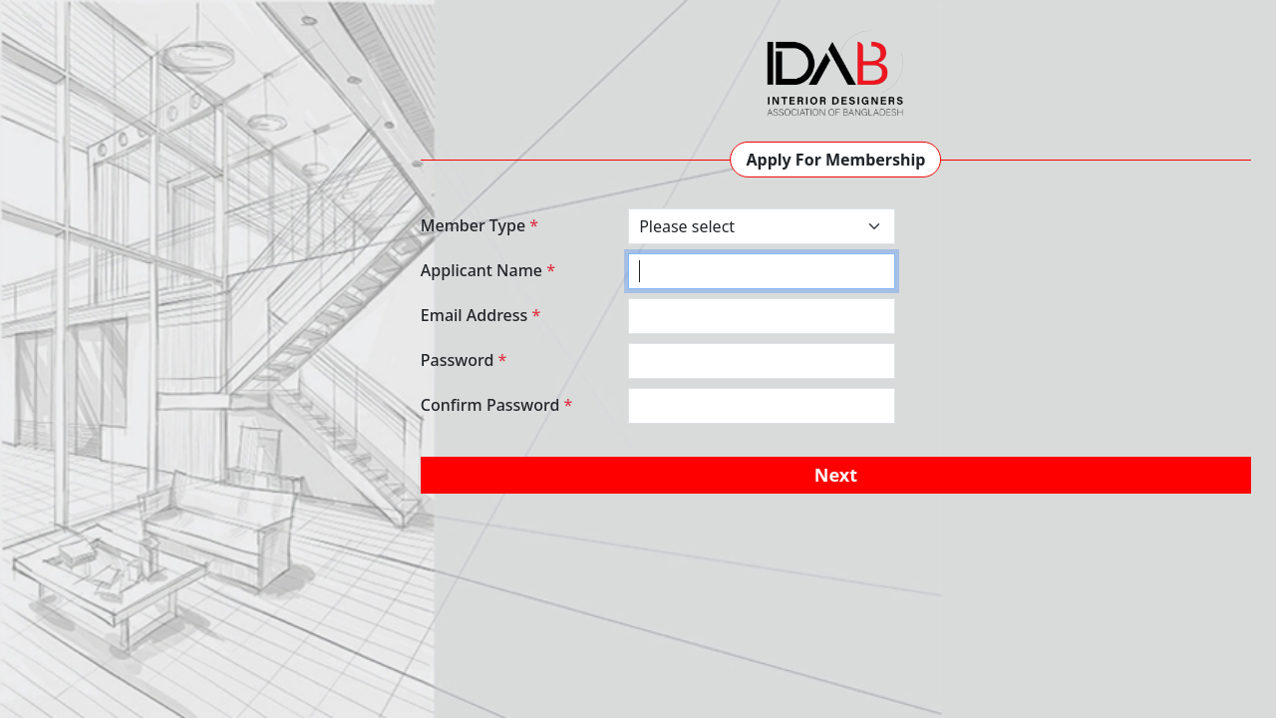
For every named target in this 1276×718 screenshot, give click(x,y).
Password (463, 360)
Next (835, 475)
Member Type (479, 225)
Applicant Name (488, 270)
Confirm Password (497, 405)
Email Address (480, 315)
